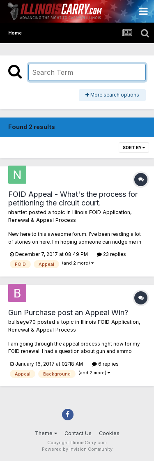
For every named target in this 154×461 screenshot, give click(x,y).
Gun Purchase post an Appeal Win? (68, 312)
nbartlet (17, 212)
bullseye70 (22, 322)
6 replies (105, 364)
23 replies (111, 254)
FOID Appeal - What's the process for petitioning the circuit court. (73, 198)
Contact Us (78, 433)
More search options (112, 95)
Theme (46, 433)
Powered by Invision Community (77, 449)
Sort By (134, 147)
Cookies (109, 433)
